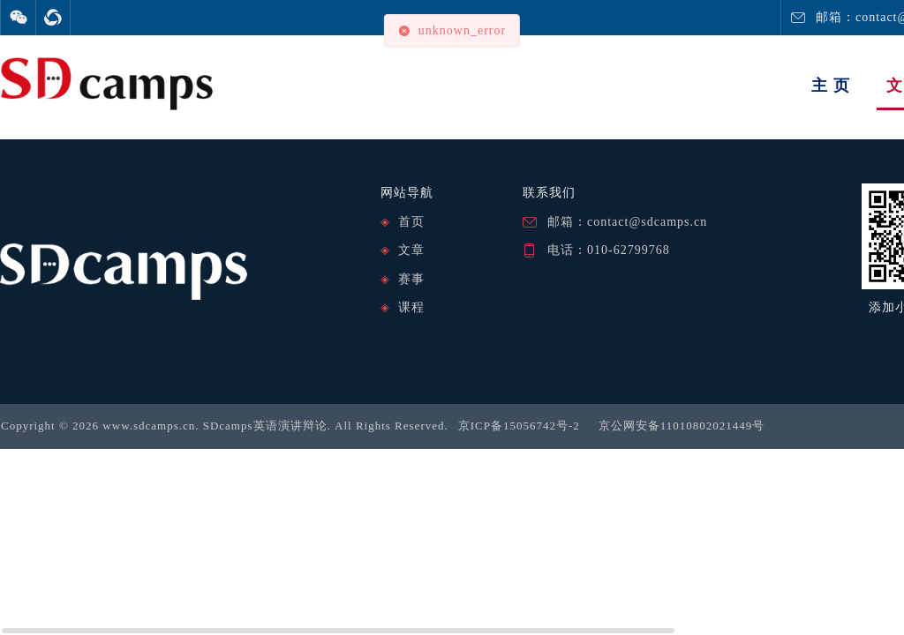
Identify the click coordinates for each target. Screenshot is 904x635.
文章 (411, 250)
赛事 (411, 279)
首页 (411, 221)
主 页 (830, 85)
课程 (411, 307)
